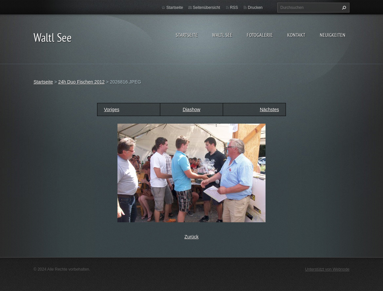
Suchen (343, 7)
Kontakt (296, 35)
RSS (234, 7)
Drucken (255, 7)
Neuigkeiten (332, 35)
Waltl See (222, 35)
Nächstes (269, 109)
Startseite (187, 35)
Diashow (191, 109)
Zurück (192, 236)
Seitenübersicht (206, 7)
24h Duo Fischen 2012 (81, 82)
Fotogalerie (260, 35)
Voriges (111, 109)
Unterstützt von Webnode (327, 269)
